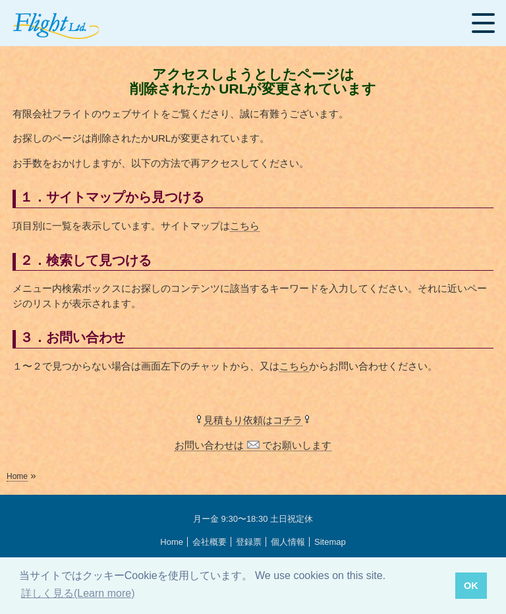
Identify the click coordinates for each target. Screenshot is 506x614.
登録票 (249, 542)
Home (17, 476)
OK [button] (471, 585)
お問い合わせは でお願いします (253, 445)
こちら (245, 225)
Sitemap (330, 542)
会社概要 (209, 542)
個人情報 (288, 542)
